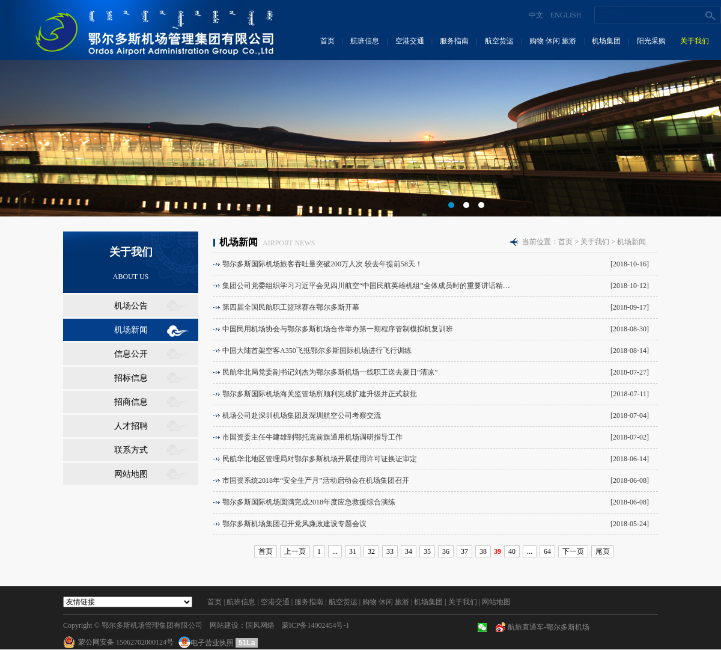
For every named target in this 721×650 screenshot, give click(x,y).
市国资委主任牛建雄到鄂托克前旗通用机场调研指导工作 (312, 437)
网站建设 (224, 625)
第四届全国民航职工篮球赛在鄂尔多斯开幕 (290, 307)
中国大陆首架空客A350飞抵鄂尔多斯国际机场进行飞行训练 (317, 350)
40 (512, 551)
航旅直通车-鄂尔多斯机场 (548, 627)
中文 (536, 15)
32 (371, 551)
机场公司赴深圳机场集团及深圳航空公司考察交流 (301, 415)
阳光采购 (651, 41)
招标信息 (131, 377)
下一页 (573, 551)
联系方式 (131, 450)
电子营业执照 (207, 643)
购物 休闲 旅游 (552, 41)
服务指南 (454, 41)
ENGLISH (565, 15)
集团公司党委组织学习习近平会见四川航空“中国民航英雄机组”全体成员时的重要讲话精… (366, 285)
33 (390, 551)
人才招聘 (131, 426)
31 (352, 551)
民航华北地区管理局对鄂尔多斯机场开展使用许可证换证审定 (319, 459)
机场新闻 (131, 329)
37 (464, 551)
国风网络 (260, 625)
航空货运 (499, 41)
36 (445, 551)
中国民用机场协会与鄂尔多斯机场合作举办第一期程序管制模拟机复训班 (337, 329)
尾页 (602, 551)
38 (483, 551)
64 (547, 551)
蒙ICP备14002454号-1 (316, 625)
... (335, 551)
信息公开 (131, 353)
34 (408, 551)
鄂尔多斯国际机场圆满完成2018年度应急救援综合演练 (308, 502)
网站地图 (131, 474)
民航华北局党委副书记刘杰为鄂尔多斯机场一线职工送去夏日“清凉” (330, 372)
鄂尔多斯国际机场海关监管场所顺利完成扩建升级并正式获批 (319, 394)
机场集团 (606, 41)
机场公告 (131, 305)
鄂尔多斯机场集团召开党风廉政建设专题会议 (294, 524)
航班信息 (364, 41)
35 (427, 551)
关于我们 (694, 41)
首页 (327, 41)
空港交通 (409, 41)
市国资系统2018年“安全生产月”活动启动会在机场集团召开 (315, 480)
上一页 (295, 551)
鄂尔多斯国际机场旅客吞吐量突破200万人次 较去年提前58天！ (322, 264)
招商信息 (131, 401)
